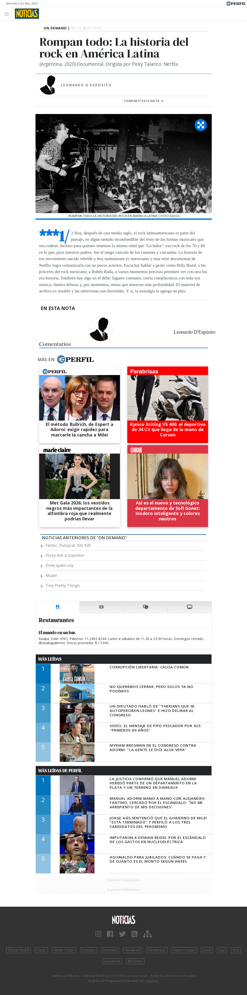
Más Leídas (49, 659)
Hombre (110, 950)
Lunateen (112, 961)
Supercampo (184, 950)
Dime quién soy (60, 565)
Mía (236, 950)
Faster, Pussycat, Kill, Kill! (68, 545)
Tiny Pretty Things (63, 585)
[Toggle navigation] (8, 14)
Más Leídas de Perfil (60, 771)
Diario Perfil (18, 950)
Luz (222, 950)
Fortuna (88, 950)
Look (207, 950)
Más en (65, 359)
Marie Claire (64, 950)
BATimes (135, 961)
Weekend (133, 950)
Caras (41, 950)
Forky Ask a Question (65, 555)
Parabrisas (157, 950)
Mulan (51, 575)
